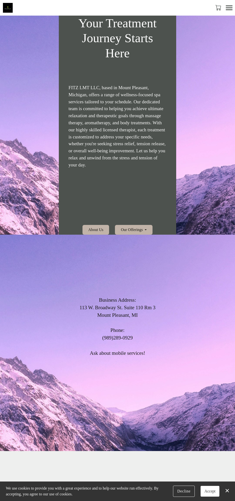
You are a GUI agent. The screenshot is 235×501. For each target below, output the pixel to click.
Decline (183, 491)
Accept (209, 491)
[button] (218, 7)
